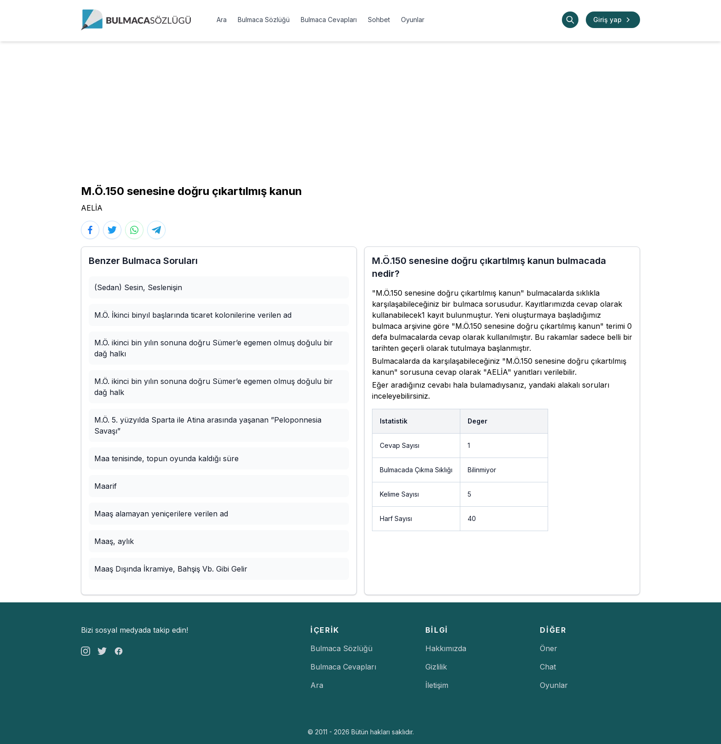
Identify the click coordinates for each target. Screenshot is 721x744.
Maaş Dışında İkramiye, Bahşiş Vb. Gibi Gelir (170, 568)
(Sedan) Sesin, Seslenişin (138, 287)
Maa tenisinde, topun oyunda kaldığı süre (166, 458)
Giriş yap (613, 19)
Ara (222, 19)
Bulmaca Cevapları (329, 19)
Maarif (105, 486)
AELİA (92, 207)
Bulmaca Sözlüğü (264, 19)
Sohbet (379, 19)
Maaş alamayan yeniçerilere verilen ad (161, 513)
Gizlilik (436, 666)
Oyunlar (412, 19)
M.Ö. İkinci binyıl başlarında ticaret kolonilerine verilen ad (193, 315)
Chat (548, 666)
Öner (548, 648)
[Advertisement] (360, 110)
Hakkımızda (445, 648)
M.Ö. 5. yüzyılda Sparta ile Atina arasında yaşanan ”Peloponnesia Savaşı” (207, 425)
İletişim (436, 685)
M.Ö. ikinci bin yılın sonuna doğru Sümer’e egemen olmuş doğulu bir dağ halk (213, 387)
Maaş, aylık (114, 541)
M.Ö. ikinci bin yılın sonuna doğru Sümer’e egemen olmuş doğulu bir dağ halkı (213, 348)
